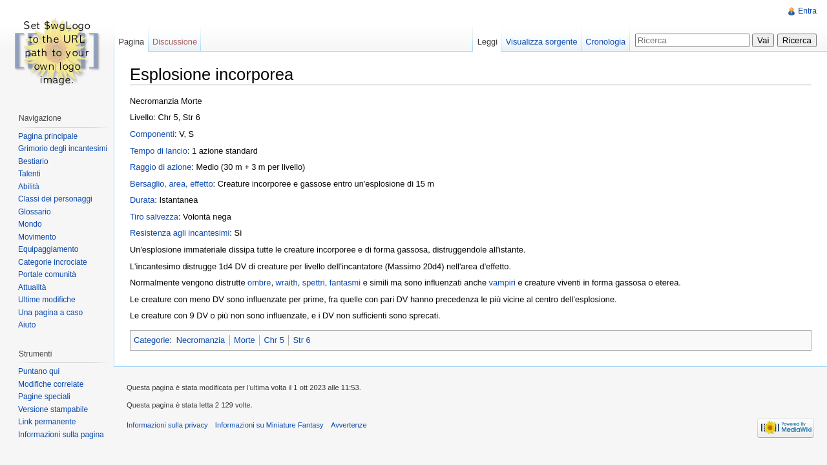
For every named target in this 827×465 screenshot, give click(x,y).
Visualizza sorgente (542, 41)
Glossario (34, 211)
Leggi (487, 41)
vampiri (502, 282)
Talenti (29, 173)
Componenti (152, 134)
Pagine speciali (44, 396)
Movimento (37, 237)
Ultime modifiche (47, 299)
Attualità (32, 287)
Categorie (152, 340)
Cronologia (605, 41)
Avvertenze (349, 425)
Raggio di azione (160, 167)
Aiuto (27, 324)
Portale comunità (47, 274)
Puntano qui (38, 371)
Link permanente (47, 421)
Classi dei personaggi (55, 198)
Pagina (131, 41)
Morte (244, 340)
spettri (313, 282)
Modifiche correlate (50, 384)
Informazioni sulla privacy (167, 425)
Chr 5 (274, 340)
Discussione (174, 41)
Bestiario (33, 161)
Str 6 (302, 340)
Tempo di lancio (158, 151)
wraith (287, 282)
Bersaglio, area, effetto (171, 184)
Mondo (30, 224)
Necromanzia (200, 340)
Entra (807, 11)
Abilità (28, 186)
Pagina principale (48, 136)
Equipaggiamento (48, 249)
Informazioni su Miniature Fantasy (269, 425)
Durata (142, 200)
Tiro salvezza (154, 217)
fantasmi (345, 282)
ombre (259, 282)
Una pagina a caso (50, 312)
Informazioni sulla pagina (61, 434)
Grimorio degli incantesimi (62, 148)
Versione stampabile (53, 409)
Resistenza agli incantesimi (179, 233)
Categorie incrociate (52, 262)
